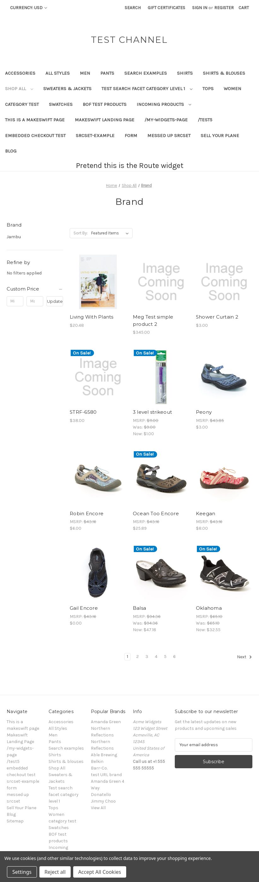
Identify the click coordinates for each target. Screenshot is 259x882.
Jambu (14, 236)
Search (133, 7)
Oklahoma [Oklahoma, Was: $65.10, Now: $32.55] (209, 608)
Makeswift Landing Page (104, 120)
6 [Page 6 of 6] (174, 656)
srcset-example (95, 135)
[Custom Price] (35, 289)
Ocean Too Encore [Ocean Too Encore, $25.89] (156, 513)
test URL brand (106, 774)
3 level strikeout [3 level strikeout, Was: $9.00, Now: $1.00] (152, 412)
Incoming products (164, 104)
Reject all (55, 871)
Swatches (61, 104)
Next (244, 657)
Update (55, 301)
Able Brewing (104, 755)
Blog (10, 151)
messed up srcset (169, 135)
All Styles (57, 73)
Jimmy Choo (103, 801)
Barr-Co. (99, 768)
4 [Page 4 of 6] (156, 656)
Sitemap (15, 821)
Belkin (97, 761)
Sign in (199, 7)
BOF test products (105, 104)
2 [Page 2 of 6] (137, 656)
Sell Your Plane (220, 135)
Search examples (145, 73)
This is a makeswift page (35, 120)
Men (85, 73)
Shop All (19, 88)
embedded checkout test (35, 135)
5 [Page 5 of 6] (165, 656)
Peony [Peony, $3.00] (204, 412)
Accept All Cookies (99, 871)
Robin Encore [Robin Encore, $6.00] (86, 513)
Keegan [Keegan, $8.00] (205, 513)
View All (98, 807)
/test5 (205, 120)
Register (224, 7)
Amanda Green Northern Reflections (106, 728)
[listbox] (111, 233)
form (131, 135)
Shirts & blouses (224, 73)
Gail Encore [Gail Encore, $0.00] (84, 608)
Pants (107, 73)
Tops (208, 88)
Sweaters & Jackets (67, 88)
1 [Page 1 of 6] (127, 656)
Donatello (101, 794)
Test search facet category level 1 (147, 88)
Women (232, 88)
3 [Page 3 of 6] (146, 656)
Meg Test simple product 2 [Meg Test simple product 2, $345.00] (153, 320)
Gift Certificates (166, 7)
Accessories (20, 73)
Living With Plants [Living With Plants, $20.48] (92, 317)
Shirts (185, 73)
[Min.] (15, 301)
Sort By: (81, 233)
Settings (22, 871)
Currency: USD (28, 7)
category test (22, 104)
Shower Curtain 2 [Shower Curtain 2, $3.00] (217, 317)
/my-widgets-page (166, 120)
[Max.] (34, 301)
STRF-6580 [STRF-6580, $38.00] (83, 412)
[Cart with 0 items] (243, 7)
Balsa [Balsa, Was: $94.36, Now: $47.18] (139, 608)
